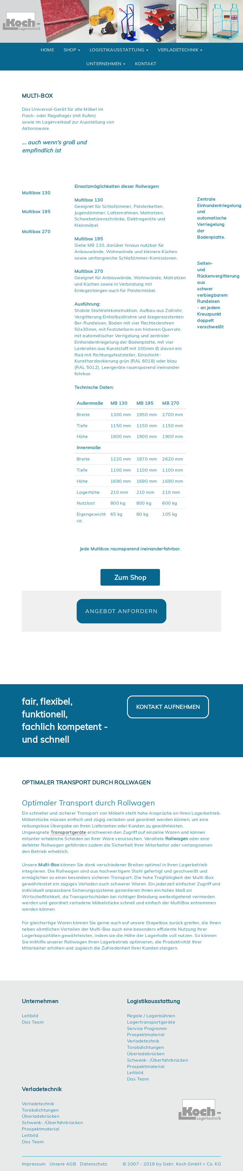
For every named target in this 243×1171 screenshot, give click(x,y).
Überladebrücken (145, 1053)
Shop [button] (72, 49)
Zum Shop (130, 577)
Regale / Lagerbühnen (151, 1015)
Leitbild (30, 1015)
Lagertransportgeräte (151, 1022)
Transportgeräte (68, 832)
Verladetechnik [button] (180, 49)
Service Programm (147, 1028)
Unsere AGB (63, 1164)
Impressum (34, 1164)
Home (47, 49)
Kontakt (146, 63)
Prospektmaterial (145, 1034)
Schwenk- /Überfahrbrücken (157, 1060)
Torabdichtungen (145, 1047)
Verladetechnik (143, 1041)
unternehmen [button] (105, 63)
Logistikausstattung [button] (119, 49)
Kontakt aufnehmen (168, 706)
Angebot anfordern (121, 611)
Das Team (33, 1022)
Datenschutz (93, 1164)
